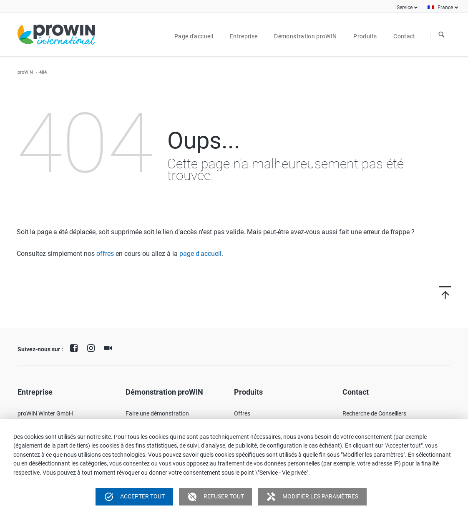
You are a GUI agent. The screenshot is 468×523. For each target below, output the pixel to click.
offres (105, 254)
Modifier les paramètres (312, 497)
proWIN (25, 72)
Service (405, 7)
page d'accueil (200, 254)
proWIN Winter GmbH (45, 413)
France (445, 7)
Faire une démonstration (157, 413)
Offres (242, 413)
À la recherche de (442, 35)
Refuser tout (215, 497)
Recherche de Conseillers (374, 413)
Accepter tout (134, 497)
